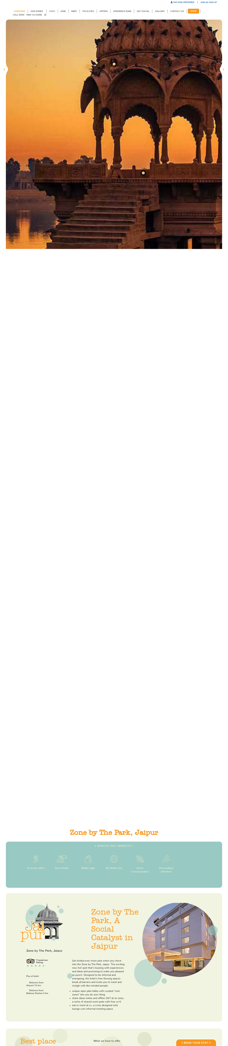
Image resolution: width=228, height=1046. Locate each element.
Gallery (160, 11)
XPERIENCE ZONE (122, 11)
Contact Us (177, 11)
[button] (46, 15)
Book (194, 11)
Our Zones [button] (37, 11)
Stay (52, 11)
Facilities (88, 11)
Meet (74, 11)
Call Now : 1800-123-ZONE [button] (27, 15)
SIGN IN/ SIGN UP (209, 2)
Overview (19, 11)
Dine (63, 11)
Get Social (143, 11)
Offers (104, 11)
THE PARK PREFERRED (183, 2)
